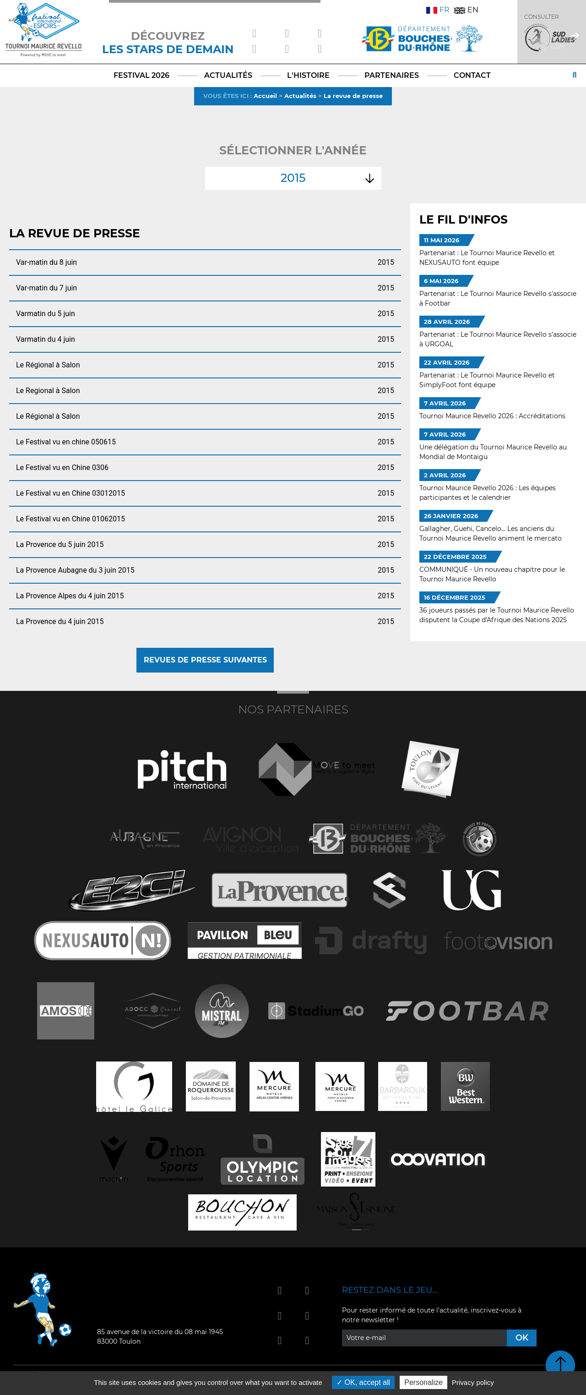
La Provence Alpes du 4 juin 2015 (205, 596)
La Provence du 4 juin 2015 (205, 621)
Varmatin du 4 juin (205, 339)
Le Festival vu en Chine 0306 (205, 467)
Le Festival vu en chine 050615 (205, 442)
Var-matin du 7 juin (205, 288)
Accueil (265, 95)
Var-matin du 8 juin (205, 262)
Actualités (300, 95)
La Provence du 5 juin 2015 (205, 544)
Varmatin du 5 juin (205, 313)
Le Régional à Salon (205, 365)
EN (466, 9)
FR (438, 9)
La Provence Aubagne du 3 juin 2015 (205, 570)
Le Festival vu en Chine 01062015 (205, 519)
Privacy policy (473, 1382)
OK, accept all (363, 1382)
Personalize (423, 1382)
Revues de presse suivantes (205, 660)
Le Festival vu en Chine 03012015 (205, 493)
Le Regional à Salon (205, 390)
